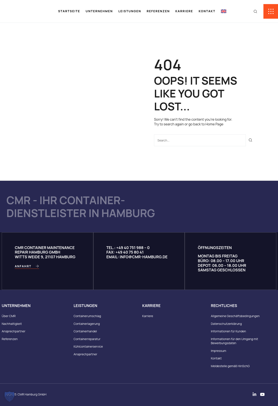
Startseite (69, 11)
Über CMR (9, 316)
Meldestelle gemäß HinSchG (230, 366)
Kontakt (207, 11)
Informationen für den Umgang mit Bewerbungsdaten (234, 341)
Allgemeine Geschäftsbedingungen (235, 316)
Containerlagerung (87, 324)
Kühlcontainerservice (88, 347)
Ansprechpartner (13, 331)
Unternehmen (99, 11)
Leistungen (129, 11)
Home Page (214, 124)
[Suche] (250, 140)
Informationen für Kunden (228, 331)
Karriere (184, 11)
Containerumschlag (87, 316)
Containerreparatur (87, 339)
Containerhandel (85, 331)
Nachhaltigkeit (12, 324)
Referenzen (158, 11)
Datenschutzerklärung (226, 324)
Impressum (218, 351)
